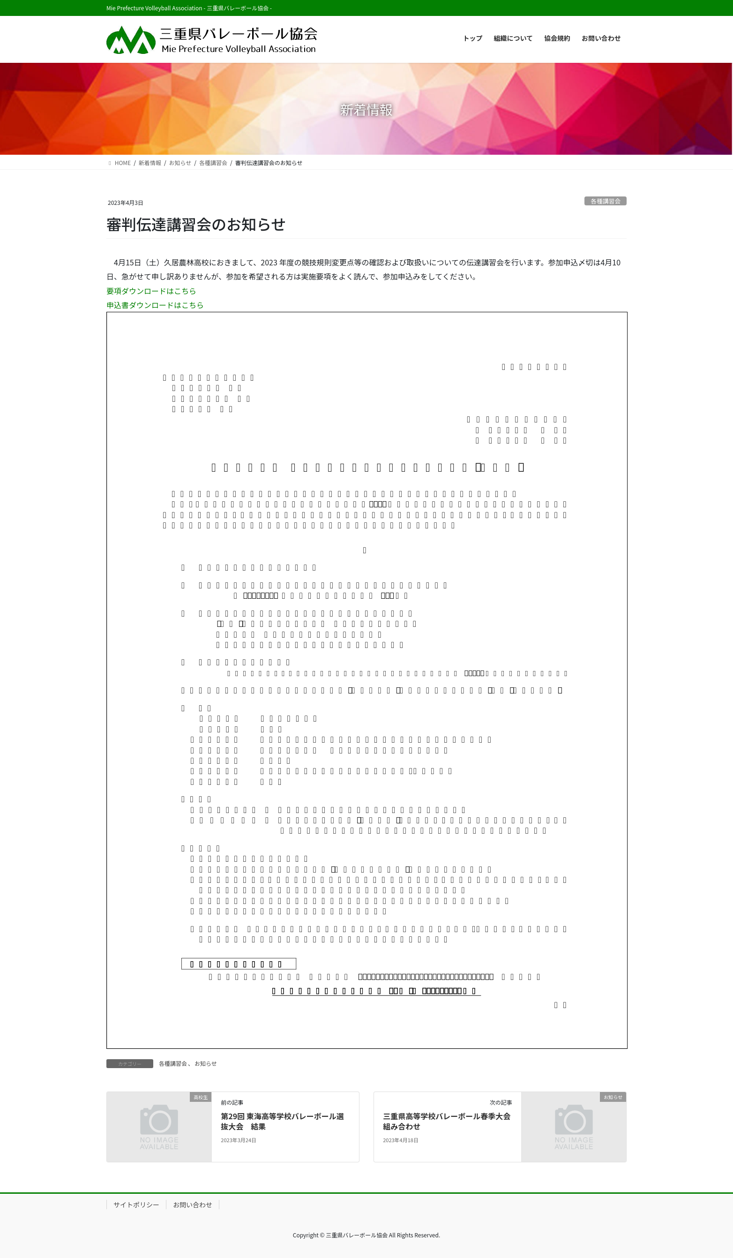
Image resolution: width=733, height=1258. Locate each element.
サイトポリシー (136, 1204)
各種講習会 (606, 200)
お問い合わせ (192, 1204)
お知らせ (205, 1063)
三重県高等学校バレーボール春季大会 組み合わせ (450, 1121)
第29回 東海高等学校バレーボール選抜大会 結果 (282, 1121)
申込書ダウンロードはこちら (155, 304)
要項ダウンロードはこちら (151, 290)
